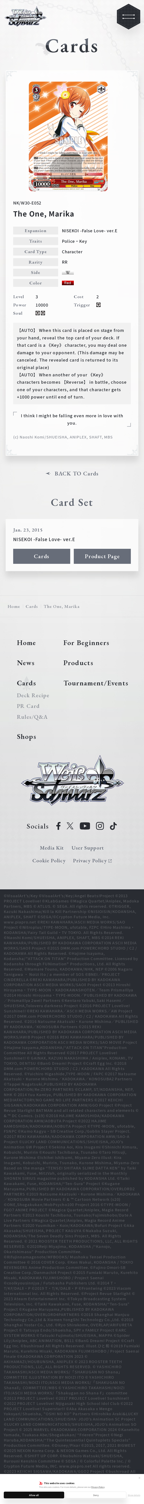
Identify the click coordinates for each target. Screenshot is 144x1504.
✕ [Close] (139, 1478)
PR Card (28, 706)
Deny (96, 1495)
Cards (41, 556)
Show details (134, 1494)
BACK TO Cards (77, 473)
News (26, 662)
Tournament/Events (96, 682)
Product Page (102, 556)
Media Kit (52, 847)
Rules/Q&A (32, 717)
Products (78, 662)
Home (14, 606)
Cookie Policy (49, 860)
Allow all (34, 1495)
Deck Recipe (33, 695)
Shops (26, 736)
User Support (88, 847)
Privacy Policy (98, 1486)
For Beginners (86, 642)
